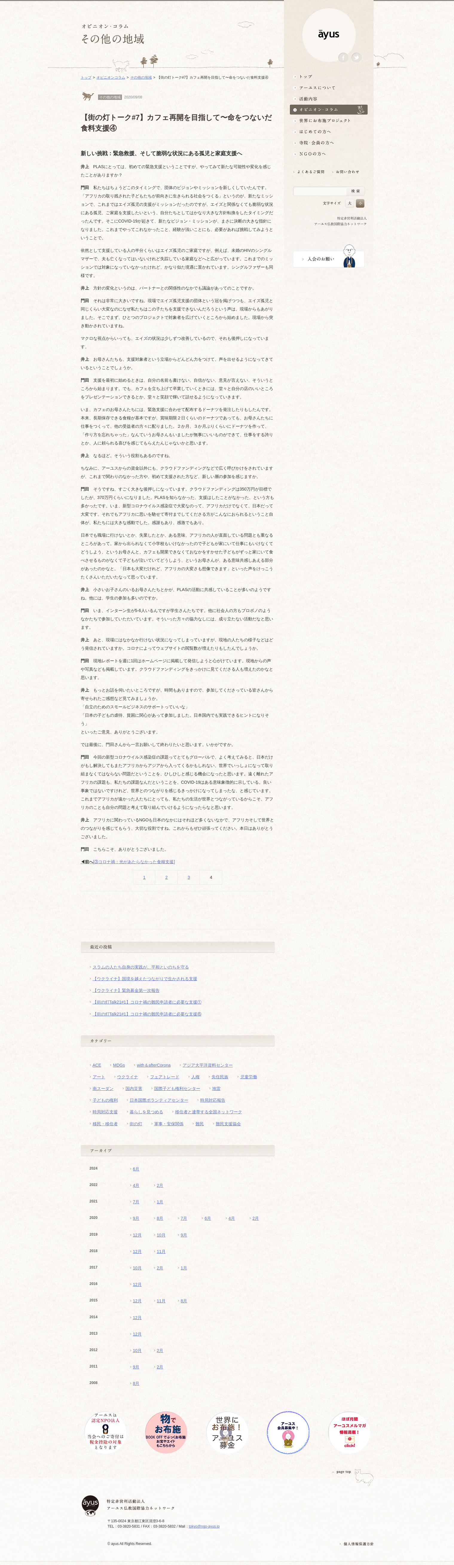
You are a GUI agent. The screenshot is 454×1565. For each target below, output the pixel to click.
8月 (160, 1218)
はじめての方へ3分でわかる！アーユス (329, 132)
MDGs (119, 1065)
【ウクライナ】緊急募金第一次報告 (126, 990)
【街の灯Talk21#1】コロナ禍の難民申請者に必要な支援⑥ (147, 1014)
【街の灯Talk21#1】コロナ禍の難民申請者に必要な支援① (147, 1002)
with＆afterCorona (154, 1065)
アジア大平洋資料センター (208, 1065)
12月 (137, 1235)
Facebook (343, 58)
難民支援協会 (228, 1123)
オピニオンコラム (111, 77)
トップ (329, 76)
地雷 (216, 1088)
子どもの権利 (105, 1100)
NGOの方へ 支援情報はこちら (329, 154)
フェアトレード (164, 1076)
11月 (161, 1251)
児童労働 (248, 1076)
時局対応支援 (105, 1111)
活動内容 (329, 98)
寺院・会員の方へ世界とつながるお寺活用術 (329, 143)
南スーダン (103, 1088)
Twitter (356, 58)
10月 (161, 1235)
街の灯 (136, 1123)
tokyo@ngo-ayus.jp (204, 1526)
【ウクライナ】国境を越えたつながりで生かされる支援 (145, 978)
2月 (160, 1185)
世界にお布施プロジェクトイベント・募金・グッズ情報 (329, 121)
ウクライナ (127, 1076)
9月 (136, 1218)
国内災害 (134, 1088)
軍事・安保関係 (169, 1123)
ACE (97, 1065)
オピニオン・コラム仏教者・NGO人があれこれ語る (329, 110)
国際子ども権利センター (177, 1088)
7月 (136, 1201)
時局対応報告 (212, 1100)
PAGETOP (341, 1472)
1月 (160, 1201)
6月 (136, 1169)
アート (99, 1076)
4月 (136, 1185)
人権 (195, 1076)
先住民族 (220, 1076)
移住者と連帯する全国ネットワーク (208, 1111)
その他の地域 (141, 77)
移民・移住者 (105, 1123)
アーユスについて (329, 87)
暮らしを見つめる (146, 1111)
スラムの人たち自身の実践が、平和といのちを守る (141, 967)
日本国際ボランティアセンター (159, 1100)
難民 (199, 1123)
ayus (329, 34)
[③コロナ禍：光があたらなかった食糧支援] (128, 861)
